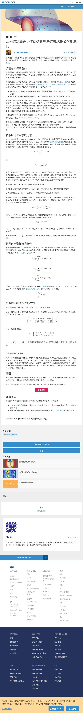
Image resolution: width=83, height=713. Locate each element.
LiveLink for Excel (16, 610)
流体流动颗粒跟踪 (33, 588)
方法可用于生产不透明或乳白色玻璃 (51, 84)
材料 (61, 603)
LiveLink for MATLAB (14, 614)
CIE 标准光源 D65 (47, 286)
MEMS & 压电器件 (48, 580)
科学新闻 (46, 571)
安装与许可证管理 (66, 595)
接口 (12, 601)
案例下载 (35, 638)
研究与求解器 (64, 613)
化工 (12, 576)
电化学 (12, 586)
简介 (61, 617)
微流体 (29, 585)
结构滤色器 (60, 410)
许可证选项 (14, 646)
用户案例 (35, 646)
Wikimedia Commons (26, 117)
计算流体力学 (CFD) (31, 593)
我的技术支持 (37, 673)
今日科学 (13, 571)
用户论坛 (57, 646)
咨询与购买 (71, 6)
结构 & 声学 (47, 576)
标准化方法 (20, 252)
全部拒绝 (72, 708)
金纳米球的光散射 (56, 141)
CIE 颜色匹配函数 (33, 289)
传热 (28, 574)
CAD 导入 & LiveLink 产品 (14, 605)
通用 (61, 571)
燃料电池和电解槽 (16, 582)
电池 (11, 589)
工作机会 (57, 673)
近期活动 (13, 677)
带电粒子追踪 (31, 616)
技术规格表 (14, 642)
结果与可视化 (64, 620)
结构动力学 (47, 599)
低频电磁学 (30, 605)
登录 (62, 6)
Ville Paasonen (21, 52)
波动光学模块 (11, 139)
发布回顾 (13, 653)
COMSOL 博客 (11, 37)
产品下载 (35, 688)
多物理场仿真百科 (60, 657)
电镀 (11, 593)
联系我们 (57, 681)
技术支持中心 (37, 669)
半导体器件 (30, 609)
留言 (41, 451)
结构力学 (46, 595)
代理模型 (63, 578)
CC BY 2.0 (71, 115)
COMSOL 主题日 (16, 673)
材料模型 (46, 591)
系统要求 (13, 649)
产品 (11, 638)
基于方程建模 (64, 592)
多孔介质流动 (31, 581)
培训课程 (57, 642)
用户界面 (63, 610)
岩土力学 (46, 588)
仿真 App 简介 (37, 657)
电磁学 (14, 434)
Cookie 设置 (7, 708)
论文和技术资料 (37, 649)
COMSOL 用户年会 (17, 681)
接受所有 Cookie (56, 708)
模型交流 (57, 649)
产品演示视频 (37, 642)
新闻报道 (57, 677)
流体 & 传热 (31, 571)
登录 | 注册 (41, 511)
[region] (41, 705)
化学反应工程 (14, 579)
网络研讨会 (14, 669)
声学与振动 (47, 584)
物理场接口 (63, 606)
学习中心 (57, 638)
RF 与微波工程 (32, 602)
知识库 (34, 677)
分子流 (29, 578)
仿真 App (63, 581)
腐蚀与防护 (14, 597)
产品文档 (35, 685)
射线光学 (30, 612)
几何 (61, 588)
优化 (61, 585)
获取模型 (41, 390)
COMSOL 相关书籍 (39, 653)
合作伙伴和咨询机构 (39, 681)
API (61, 574)
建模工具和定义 (65, 599)
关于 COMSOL (59, 669)
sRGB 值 (63, 312)
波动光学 (6, 434)
